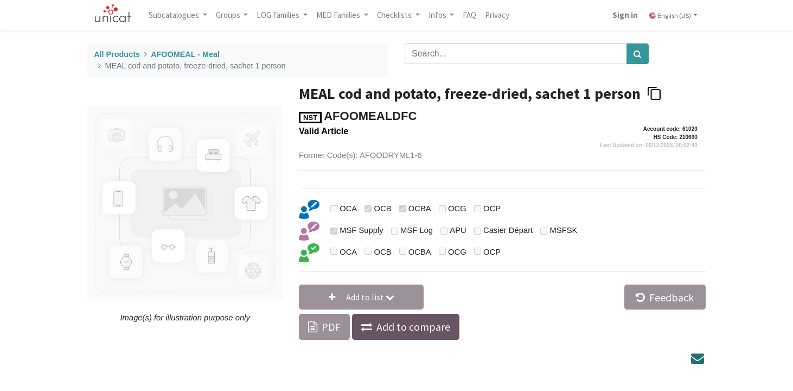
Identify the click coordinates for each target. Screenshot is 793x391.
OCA (348, 208)
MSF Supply (361, 230)
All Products (117, 54)
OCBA (419, 208)
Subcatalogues (177, 15)
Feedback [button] (665, 297)
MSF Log (416, 230)
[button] (361, 297)
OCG (457, 208)
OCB (382, 208)
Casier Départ (508, 230)
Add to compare (413, 326)
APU (458, 230)
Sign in (623, 15)
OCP (492, 208)
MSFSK (563, 230)
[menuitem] (472, 15)
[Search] (637, 53)
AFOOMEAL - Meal (185, 54)
